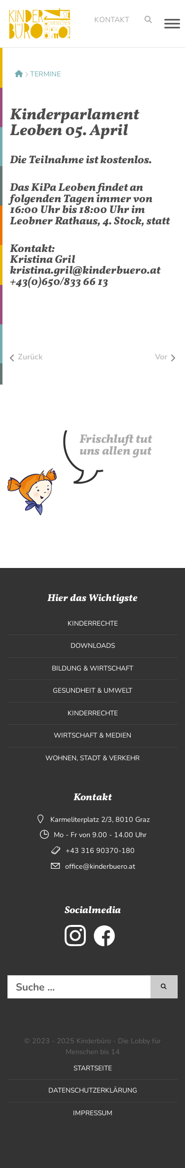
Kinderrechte (93, 623)
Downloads (93, 645)
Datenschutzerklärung (92, 1090)
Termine (45, 74)
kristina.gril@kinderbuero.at (85, 271)
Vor (161, 357)
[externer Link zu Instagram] (75, 935)
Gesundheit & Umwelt (92, 690)
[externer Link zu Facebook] (104, 935)
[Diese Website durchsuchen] (79, 987)
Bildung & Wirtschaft (92, 668)
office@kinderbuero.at (100, 866)
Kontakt (111, 20)
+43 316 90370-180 (100, 850)
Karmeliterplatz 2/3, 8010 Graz (100, 819)
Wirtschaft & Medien (92, 735)
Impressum (92, 1113)
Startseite (93, 1068)
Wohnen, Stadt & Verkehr (92, 758)
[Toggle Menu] (172, 23)
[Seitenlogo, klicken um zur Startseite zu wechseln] (36, 23)
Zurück (30, 357)
